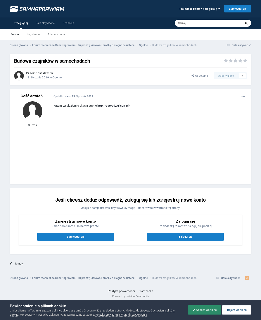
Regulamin (33, 34)
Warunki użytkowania (134, 314)
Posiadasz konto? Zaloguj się (199, 8)
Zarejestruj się (238, 8)
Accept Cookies (204, 309)
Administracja (56, 34)
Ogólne (57, 77)
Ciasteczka (146, 291)
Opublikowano (73, 96)
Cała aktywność (45, 23)
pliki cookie (61, 310)
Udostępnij (200, 75)
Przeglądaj (21, 25)
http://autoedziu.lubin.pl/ (113, 105)
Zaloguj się (185, 236)
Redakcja (68, 23)
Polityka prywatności (121, 291)
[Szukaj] (198, 23)
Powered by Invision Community (130, 296)
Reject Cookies (236, 309)
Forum (14, 34)
